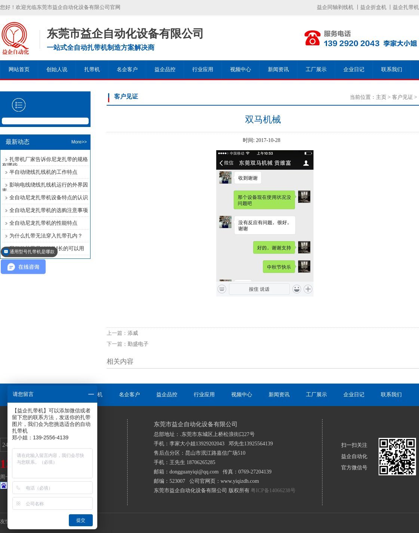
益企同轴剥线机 (335, 7)
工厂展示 (316, 69)
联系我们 (391, 69)
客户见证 (402, 97)
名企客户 (127, 69)
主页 (381, 97)
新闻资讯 (278, 69)
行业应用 (202, 69)
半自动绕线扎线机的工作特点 (43, 172)
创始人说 (56, 69)
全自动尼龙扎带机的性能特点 (43, 223)
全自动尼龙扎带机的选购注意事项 (48, 210)
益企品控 (165, 69)
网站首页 (19, 69)
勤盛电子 (138, 344)
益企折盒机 (373, 7)
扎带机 (92, 69)
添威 (133, 333)
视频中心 (240, 69)
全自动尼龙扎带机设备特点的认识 (48, 197)
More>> (79, 142)
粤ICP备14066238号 (273, 490)
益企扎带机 (406, 7)
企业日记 (353, 69)
